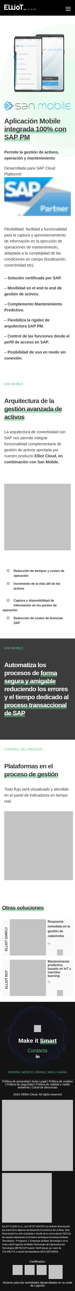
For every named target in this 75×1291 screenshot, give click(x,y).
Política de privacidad (16, 1081)
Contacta (37, 1050)
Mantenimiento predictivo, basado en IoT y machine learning (59, 969)
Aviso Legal (39, 1081)
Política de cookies (61, 1081)
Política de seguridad (20, 1084)
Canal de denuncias (44, 1087)
